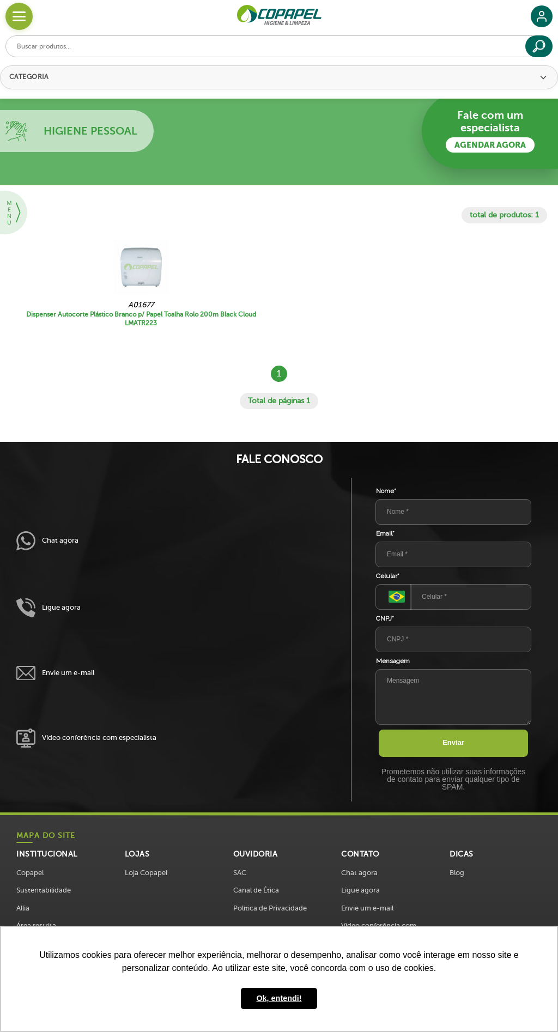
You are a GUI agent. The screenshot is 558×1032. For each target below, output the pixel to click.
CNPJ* (385, 618)
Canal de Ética (256, 890)
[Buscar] (539, 46)
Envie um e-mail (55, 673)
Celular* (387, 576)
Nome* (386, 491)
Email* (385, 533)
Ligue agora (48, 607)
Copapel (30, 873)
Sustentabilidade (43, 890)
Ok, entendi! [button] (278, 998)
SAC (239, 873)
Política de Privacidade (270, 908)
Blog (457, 873)
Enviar (453, 742)
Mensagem (393, 661)
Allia (22, 908)
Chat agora (47, 540)
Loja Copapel (146, 873)
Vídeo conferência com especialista (86, 738)
